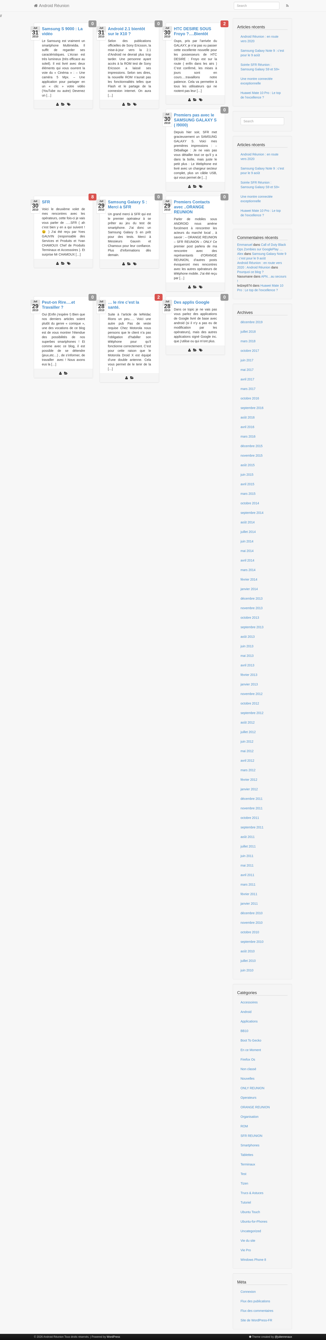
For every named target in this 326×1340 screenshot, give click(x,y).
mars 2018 (248, 341)
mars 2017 (248, 389)
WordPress (113, 1336)
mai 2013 (247, 656)
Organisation (250, 1116)
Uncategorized (251, 1231)
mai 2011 (247, 865)
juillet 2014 (248, 532)
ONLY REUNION (252, 1088)
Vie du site (248, 1240)
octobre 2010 (250, 932)
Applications (249, 1021)
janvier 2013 (249, 684)
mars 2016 (248, 436)
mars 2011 (248, 884)
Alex (240, 254)
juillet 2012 (248, 732)
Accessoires (249, 1002)
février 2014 (249, 579)
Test (244, 1174)
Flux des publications (255, 1301)
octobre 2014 (250, 503)
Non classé (248, 1069)
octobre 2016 (250, 398)
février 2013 (249, 675)
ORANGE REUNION (255, 1107)
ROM (244, 1126)
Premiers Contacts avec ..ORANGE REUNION (192, 207)
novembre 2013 (252, 608)
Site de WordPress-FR (256, 1320)
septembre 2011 (252, 827)
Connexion (248, 1291)
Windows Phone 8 (253, 1259)
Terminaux (248, 1164)
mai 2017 (247, 370)
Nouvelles (247, 1078)
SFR (46, 202)
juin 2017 (247, 360)
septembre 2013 (252, 627)
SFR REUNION (251, 1136)
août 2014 (248, 522)
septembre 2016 (252, 408)
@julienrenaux (283, 1336)
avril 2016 (247, 427)
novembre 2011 (252, 808)
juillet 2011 (248, 846)
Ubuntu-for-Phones (254, 1221)
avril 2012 (247, 760)
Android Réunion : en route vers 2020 (259, 39)
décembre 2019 (252, 322)
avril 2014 (247, 560)
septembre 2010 (252, 941)
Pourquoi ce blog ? (250, 272)
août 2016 (248, 417)
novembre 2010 (252, 922)
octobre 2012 (250, 703)
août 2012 (248, 722)
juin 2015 (247, 474)
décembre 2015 (252, 446)
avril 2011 (247, 875)
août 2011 (248, 837)
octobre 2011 (250, 818)
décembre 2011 (252, 799)
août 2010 (248, 951)
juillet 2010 (248, 961)
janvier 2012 (249, 789)
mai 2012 (247, 751)
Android (246, 1012)
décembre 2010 (252, 913)
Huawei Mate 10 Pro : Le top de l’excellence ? (261, 95)
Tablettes (247, 1155)
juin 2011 (247, 856)
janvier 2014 (249, 589)
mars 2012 (248, 770)
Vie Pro (246, 1250)
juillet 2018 (248, 331)
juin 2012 (247, 741)
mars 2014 (248, 570)
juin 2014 (247, 541)
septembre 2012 (252, 713)
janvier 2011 (249, 903)
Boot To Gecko (251, 1040)
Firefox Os (248, 1059)
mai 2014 (247, 551)
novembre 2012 (252, 694)
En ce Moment (251, 1050)
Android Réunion (51, 5)
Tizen (244, 1183)
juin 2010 (247, 970)
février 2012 (249, 779)
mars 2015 (248, 493)
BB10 (244, 1031)
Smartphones (250, 1145)
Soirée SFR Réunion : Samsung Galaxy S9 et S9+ (260, 67)
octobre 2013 (250, 617)
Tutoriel (246, 1202)
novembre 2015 (252, 455)
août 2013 (248, 636)
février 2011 (249, 894)
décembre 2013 (252, 598)
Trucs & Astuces (252, 1193)
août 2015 (248, 465)
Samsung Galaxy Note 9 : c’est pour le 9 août (262, 53)
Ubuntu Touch (250, 1212)
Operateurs (248, 1097)
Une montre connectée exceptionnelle (257, 81)
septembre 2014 (252, 513)
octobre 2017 (250, 350)
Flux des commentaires (257, 1311)
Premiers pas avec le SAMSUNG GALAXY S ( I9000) (195, 120)
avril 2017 (247, 379)
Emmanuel (244, 244)
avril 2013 (247, 665)
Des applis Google (191, 302)
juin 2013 (247, 646)
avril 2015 (247, 484)
